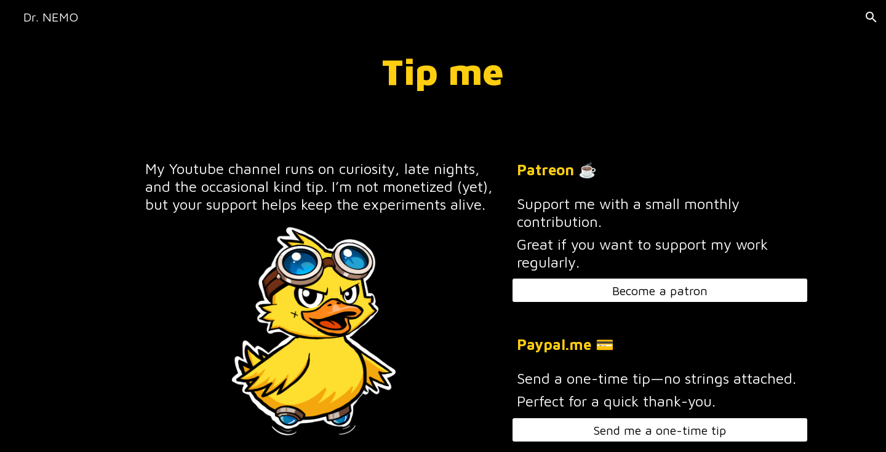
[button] (871, 17)
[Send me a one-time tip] (660, 430)
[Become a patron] (660, 290)
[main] (443, 71)
